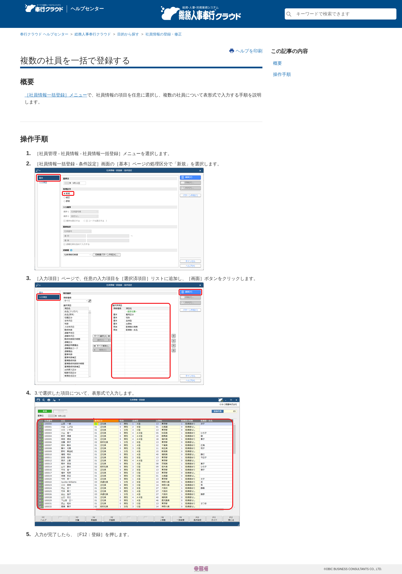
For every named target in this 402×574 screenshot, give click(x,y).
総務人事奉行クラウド (93, 34)
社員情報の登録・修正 (163, 34)
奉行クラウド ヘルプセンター (44, 34)
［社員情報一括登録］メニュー (56, 95)
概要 (277, 63)
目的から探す (128, 34)
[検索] (340, 14)
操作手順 (282, 74)
